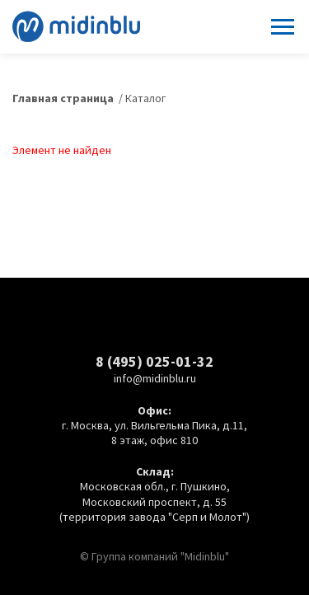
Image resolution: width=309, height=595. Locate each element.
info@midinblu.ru (155, 378)
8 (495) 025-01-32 (154, 361)
